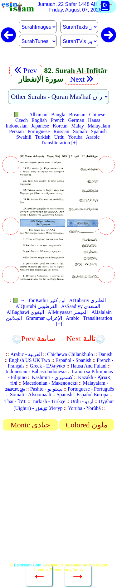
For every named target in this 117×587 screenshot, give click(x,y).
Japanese (40, 125)
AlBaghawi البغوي (25, 312)
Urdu (59, 137)
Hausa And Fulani (89, 365)
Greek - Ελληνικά (47, 365)
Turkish (43, 137)
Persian (16, 131)
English (39, 120)
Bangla (58, 114)
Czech (21, 120)
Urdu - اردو (82, 401)
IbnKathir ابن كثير (47, 300)
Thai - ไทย (15, 401)
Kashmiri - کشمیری (52, 377)
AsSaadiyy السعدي (80, 306)
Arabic (93, 137)
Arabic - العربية (26, 354)
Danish (105, 354)
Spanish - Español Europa (82, 394)
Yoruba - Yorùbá (84, 408)
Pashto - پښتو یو (46, 389)
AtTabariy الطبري (87, 300)
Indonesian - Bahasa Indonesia (35, 371)
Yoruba (75, 137)
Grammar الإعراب (44, 318)
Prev (26, 70)
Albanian (38, 114)
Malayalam (99, 125)
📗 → (19, 114)
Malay (77, 125)
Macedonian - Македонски (50, 383)
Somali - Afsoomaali (30, 394)
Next (81, 79)
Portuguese (38, 131)
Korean (60, 125)
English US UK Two (29, 360)
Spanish (99, 131)
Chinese (97, 114)
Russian (61, 131)
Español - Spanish (73, 360)
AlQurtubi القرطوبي (36, 306)
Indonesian (16, 125)
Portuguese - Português (91, 389)
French (57, 120)
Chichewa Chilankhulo (70, 354)
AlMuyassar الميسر (68, 312)
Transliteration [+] (59, 142)
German (76, 120)
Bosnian (77, 114)
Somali (80, 131)
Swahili (24, 137)
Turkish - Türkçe (49, 401)
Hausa (94, 120)
